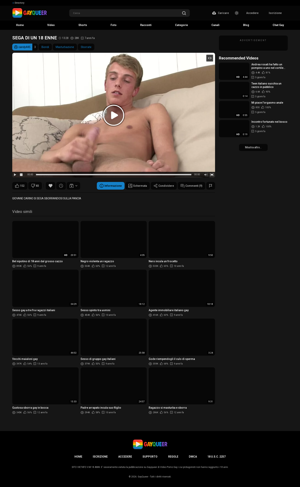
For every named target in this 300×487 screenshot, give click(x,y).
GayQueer (143, 476)
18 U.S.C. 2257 (216, 456)
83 (35, 186)
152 (19, 186)
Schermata (137, 186)
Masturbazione (65, 47)
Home (78, 456)
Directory (18, 3)
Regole (173, 456)
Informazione (111, 186)
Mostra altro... (253, 147)
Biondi (45, 47)
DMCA (193, 456)
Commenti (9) (191, 186)
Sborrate (86, 47)
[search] (184, 13)
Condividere (164, 186)
